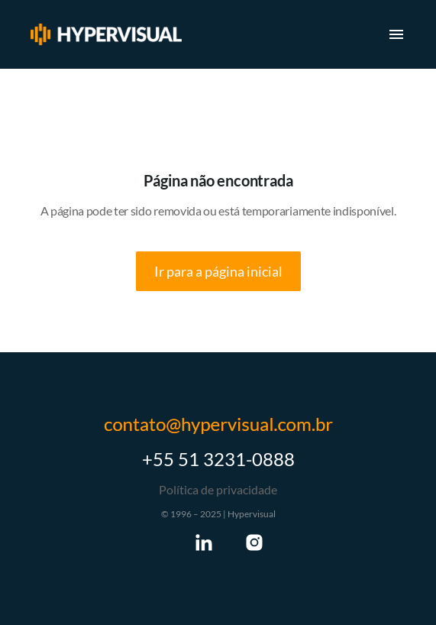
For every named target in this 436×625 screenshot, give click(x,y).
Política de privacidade (218, 489)
